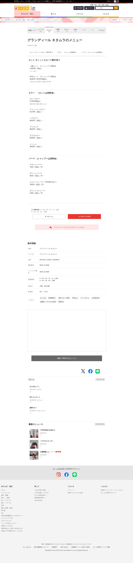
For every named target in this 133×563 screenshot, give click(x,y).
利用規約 (54, 547)
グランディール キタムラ (43, 20)
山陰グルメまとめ (6, 526)
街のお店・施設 (27, 14)
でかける (79, 14)
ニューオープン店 (6, 518)
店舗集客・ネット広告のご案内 (121, 20)
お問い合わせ (64, 547)
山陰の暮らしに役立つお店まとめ (11, 528)
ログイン (90, 8)
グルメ (3, 490)
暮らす (53, 14)
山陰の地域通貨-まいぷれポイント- (12, 515)
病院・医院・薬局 (6, 508)
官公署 (3, 510)
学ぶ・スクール (6, 500)
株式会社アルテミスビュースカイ (55, 544)
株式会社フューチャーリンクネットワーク (78, 544)
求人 (2, 513)
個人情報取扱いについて (41, 547)
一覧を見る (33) (99, 424)
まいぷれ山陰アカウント (108, 492)
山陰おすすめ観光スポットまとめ (11, 531)
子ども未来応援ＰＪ (40, 495)
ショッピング (5, 492)
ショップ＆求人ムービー (9, 523)
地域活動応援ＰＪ (40, 498)
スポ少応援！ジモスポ (41, 492)
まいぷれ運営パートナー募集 (101, 547)
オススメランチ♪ (6, 521)
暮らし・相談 (5, 498)
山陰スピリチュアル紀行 (75, 492)
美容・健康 (30, 20)
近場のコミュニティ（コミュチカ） (112, 490)
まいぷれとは (27, 547)
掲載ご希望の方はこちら (66, 358)
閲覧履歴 (80, 8)
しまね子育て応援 (40, 490)
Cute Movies (38, 500)
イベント (70, 490)
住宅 (2, 505)
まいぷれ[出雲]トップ (7, 20)
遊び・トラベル (6, 503)
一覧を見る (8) (100, 379)
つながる (105, 14)
